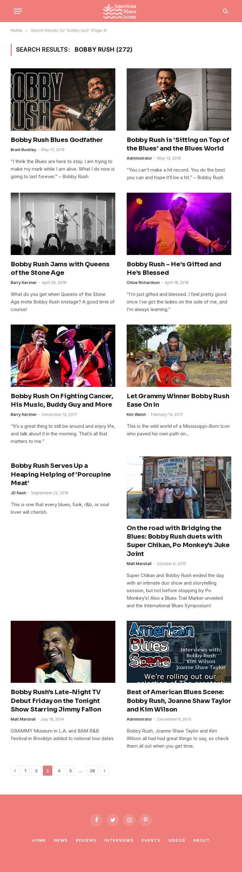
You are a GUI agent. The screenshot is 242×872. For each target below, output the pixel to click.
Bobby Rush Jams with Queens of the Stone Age (60, 268)
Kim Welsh (136, 414)
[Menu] (18, 11)
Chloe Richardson (143, 282)
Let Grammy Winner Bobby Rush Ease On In (178, 400)
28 (92, 770)
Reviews (86, 840)
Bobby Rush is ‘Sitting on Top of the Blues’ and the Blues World (178, 144)
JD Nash (18, 492)
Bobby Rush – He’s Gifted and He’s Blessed (174, 268)
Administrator (139, 158)
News (61, 840)
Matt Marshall (139, 563)
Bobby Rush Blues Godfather (57, 140)
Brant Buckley (23, 149)
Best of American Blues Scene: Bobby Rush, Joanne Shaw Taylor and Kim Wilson (179, 700)
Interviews (119, 840)
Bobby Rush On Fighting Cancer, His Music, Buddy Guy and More (62, 400)
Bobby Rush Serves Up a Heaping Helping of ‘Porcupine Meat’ (61, 474)
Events (150, 840)
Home (39, 840)
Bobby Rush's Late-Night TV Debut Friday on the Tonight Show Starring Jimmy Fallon (56, 700)
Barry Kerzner (24, 282)
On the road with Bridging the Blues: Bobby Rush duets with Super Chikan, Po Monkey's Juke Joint (178, 541)
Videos (176, 840)
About (201, 840)
